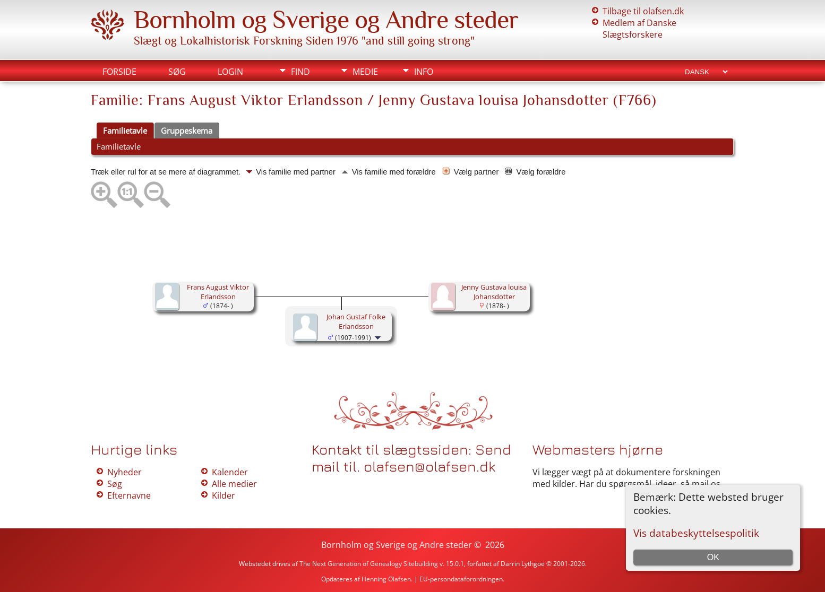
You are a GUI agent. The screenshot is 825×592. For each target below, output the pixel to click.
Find (300, 71)
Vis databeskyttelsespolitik (696, 532)
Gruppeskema (186, 130)
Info (423, 71)
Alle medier (234, 484)
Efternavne (129, 495)
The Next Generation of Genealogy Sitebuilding (368, 563)
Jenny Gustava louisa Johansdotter (494, 291)
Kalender (230, 472)
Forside (119, 71)
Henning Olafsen (386, 579)
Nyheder (124, 472)
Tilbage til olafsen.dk (643, 11)
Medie (365, 71)
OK (713, 557)
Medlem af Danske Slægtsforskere (639, 28)
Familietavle (125, 130)
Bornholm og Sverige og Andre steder (326, 19)
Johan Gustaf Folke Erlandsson (355, 321)
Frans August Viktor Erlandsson (218, 291)
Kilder (223, 495)
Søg (177, 71)
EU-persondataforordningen (461, 579)
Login (230, 71)
